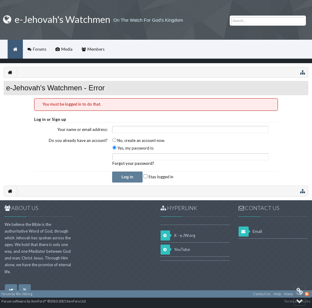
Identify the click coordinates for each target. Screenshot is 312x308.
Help (277, 294)
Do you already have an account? (78, 140)
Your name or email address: (82, 129)
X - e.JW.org (178, 235)
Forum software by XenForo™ (44, 301)
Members (96, 49)
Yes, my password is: (133, 148)
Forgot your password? (133, 163)
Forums (39, 49)
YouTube (175, 250)
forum (6, 294)
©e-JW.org (24, 294)
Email (250, 231)
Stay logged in (158, 176)
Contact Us (262, 294)
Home (15, 49)
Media (67, 49)
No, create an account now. (138, 140)
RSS (307, 294)
